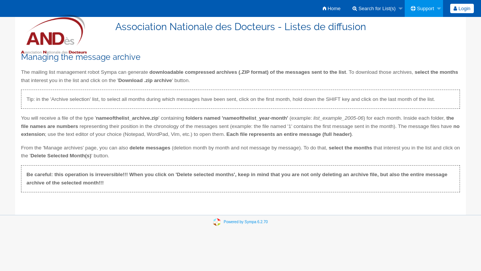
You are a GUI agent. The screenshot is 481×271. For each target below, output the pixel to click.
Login (462, 8)
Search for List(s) (374, 8)
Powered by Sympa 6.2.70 (246, 222)
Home (331, 8)
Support (422, 8)
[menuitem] (331, 8)
